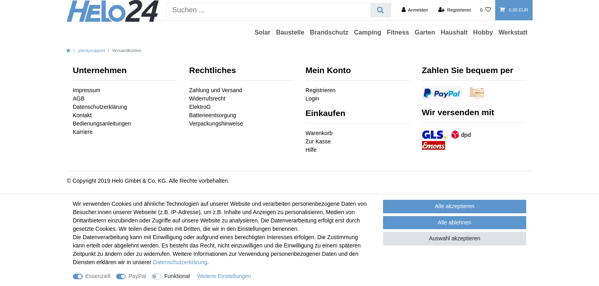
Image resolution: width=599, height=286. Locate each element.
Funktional (177, 276)
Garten (424, 32)
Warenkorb (319, 133)
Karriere (83, 132)
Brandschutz (329, 32)
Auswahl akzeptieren (454, 238)
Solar (262, 32)
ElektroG (200, 107)
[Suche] (380, 10)
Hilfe (311, 150)
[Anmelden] (415, 10)
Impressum (86, 90)
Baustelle (290, 32)
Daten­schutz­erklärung (180, 262)
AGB (79, 98)
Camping (367, 32)
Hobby (483, 32)
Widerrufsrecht (207, 98)
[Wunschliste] (485, 10)
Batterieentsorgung (212, 115)
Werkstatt (512, 32)
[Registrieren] (454, 10)
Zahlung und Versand (215, 90)
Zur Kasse (318, 141)
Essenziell (98, 276)
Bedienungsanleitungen (102, 123)
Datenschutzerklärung (100, 107)
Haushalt (454, 32)
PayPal (137, 276)
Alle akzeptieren (455, 206)
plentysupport (91, 50)
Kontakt (82, 115)
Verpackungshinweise (216, 123)
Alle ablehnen (455, 222)
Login (312, 98)
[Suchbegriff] (268, 10)
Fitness (398, 32)
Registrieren (320, 90)
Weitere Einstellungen (224, 276)
